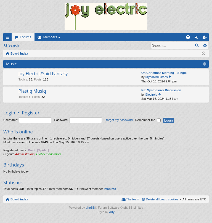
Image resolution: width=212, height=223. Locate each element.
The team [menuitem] (132, 199)
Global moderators (48, 154)
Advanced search (204, 45)
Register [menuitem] (206, 38)
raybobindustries (156, 77)
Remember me (148, 120)
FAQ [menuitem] (189, 38)
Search (13, 45)
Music (11, 63)
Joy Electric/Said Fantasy (43, 74)
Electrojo (151, 94)
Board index (19, 199)
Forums (25, 37)
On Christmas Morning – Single (164, 72)
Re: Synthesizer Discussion (161, 90)
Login (31, 45)
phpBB (90, 207)
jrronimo (110, 188)
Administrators (25, 154)
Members (50, 37)
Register (49, 45)
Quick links (9, 38)
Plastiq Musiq (32, 91)
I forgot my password (119, 120)
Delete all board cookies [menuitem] (162, 199)
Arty (112, 212)
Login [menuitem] (197, 38)
